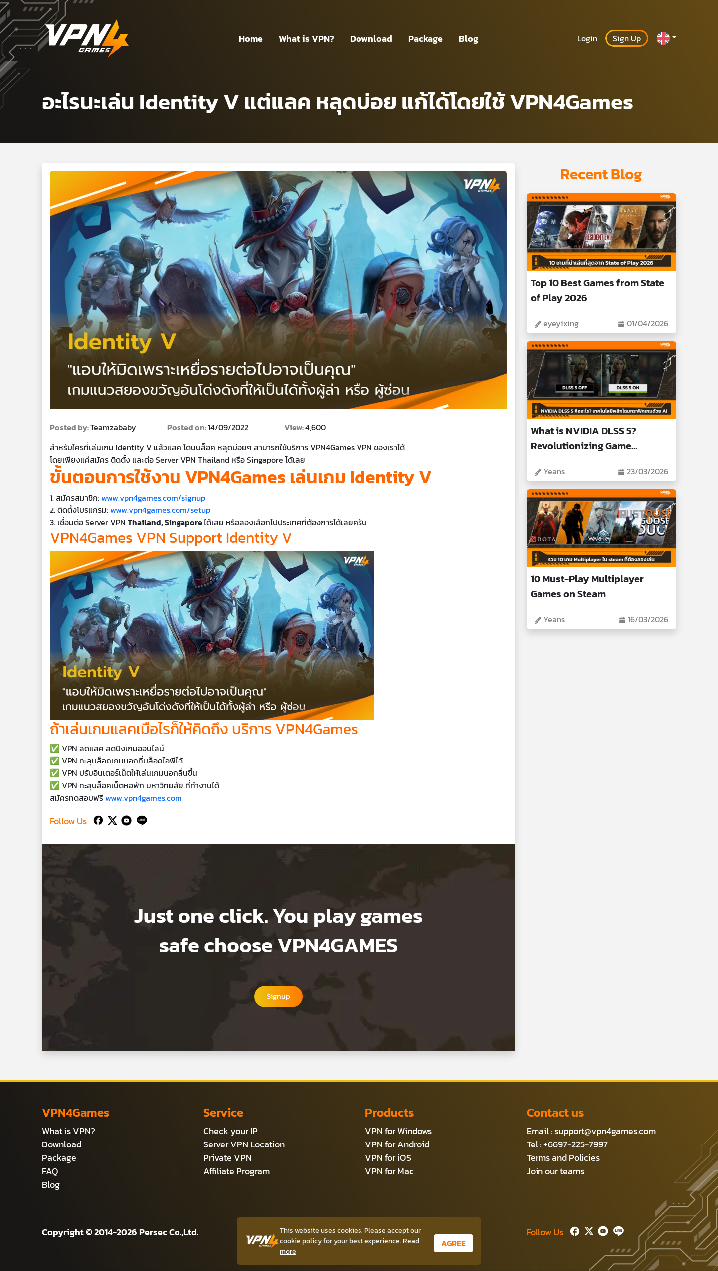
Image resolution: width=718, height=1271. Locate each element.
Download (371, 38)
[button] (666, 38)
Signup (278, 997)
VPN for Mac (389, 1171)
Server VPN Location (244, 1144)
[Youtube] (124, 819)
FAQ (50, 1171)
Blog (468, 38)
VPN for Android (397, 1144)
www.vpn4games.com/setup (160, 510)
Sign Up (627, 38)
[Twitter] (110, 819)
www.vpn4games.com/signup (153, 498)
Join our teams (555, 1171)
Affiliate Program (236, 1171)
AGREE (453, 1243)
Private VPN (227, 1158)
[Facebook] (97, 819)
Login (587, 38)
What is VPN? (306, 38)
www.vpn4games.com (143, 798)
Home (251, 38)
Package (425, 38)
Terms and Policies (563, 1158)
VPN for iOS (388, 1158)
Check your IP (230, 1131)
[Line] (140, 819)
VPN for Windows (398, 1131)
